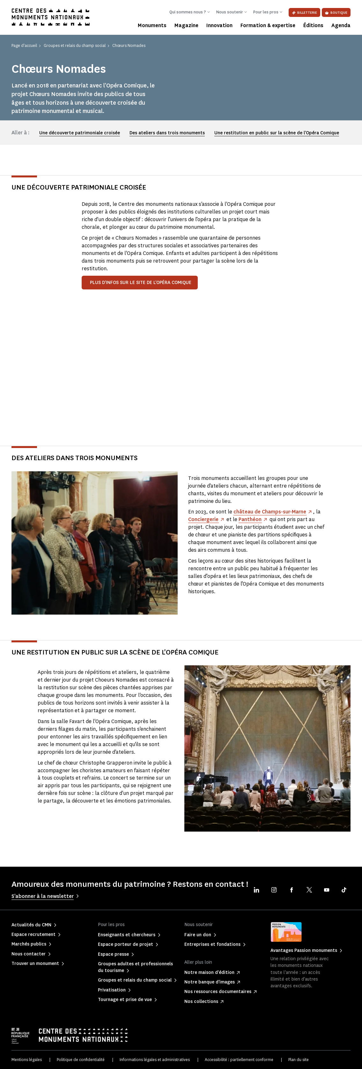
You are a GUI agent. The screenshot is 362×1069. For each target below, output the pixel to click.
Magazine (186, 25)
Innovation (219, 25)
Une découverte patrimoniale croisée (79, 133)
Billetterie (304, 12)
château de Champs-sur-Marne (270, 511)
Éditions (313, 25)
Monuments (152, 25)
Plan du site (298, 1059)
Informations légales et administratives (155, 1059)
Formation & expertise (267, 25)
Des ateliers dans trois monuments (167, 133)
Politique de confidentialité (81, 1059)
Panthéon (250, 519)
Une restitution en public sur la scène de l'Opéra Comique (276, 133)
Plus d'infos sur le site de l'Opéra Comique (140, 283)
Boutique (336, 12)
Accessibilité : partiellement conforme (239, 1059)
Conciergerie (203, 519)
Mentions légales (26, 1059)
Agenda (341, 25)
